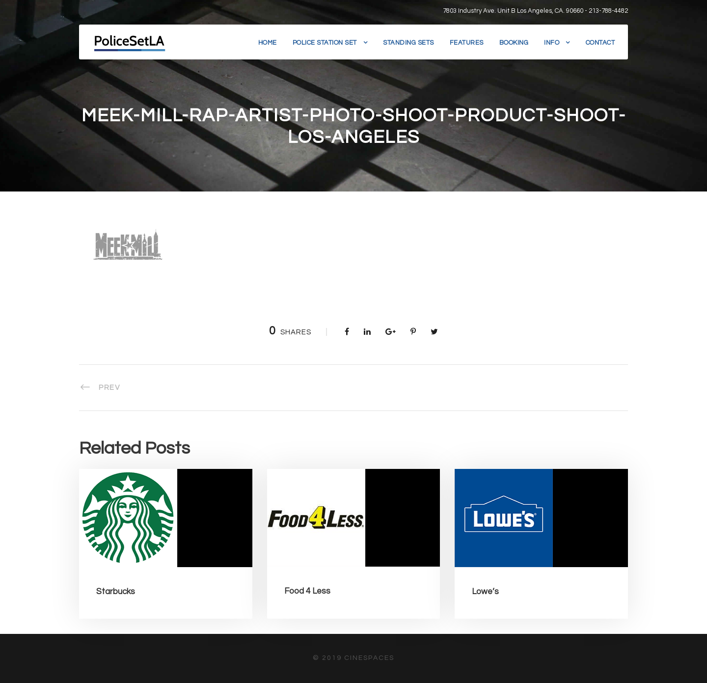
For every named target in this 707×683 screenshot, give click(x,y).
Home (267, 42)
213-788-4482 (608, 10)
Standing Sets (408, 42)
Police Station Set (325, 42)
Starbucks (115, 591)
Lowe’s (485, 591)
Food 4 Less (307, 591)
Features (467, 42)
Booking (514, 42)
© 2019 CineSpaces (353, 658)
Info (551, 42)
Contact (600, 42)
